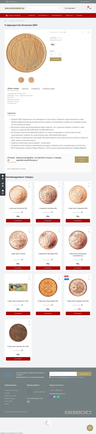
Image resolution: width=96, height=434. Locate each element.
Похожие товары (48, 88)
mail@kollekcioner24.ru (57, 393)
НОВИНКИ (31, 15)
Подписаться (84, 374)
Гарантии (25, 88)
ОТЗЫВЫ (79, 15)
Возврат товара (10, 398)
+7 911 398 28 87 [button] (56, 390)
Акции (7, 404)
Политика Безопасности (64, 377)
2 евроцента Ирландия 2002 (48, 254)
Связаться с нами (10, 396)
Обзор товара (13, 88)
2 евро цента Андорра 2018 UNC (78, 301)
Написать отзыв (81, 159)
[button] (12, 1)
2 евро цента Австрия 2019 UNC (18, 346)
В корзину (55, 59)
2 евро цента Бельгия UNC (18, 208)
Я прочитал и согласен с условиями (67, 377)
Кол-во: (52, 51)
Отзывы (7, 393)
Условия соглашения (11, 390)
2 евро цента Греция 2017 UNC (18, 301)
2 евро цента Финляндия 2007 (48, 301)
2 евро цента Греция (18, 254)
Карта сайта (8, 401)
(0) (65, 32)
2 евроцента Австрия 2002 (48, 208)
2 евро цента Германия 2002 (78, 208)
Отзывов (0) (35, 88)
